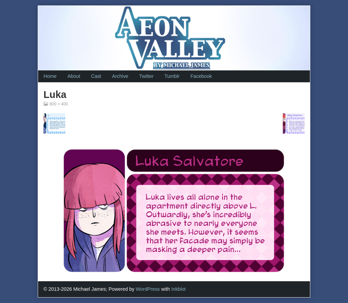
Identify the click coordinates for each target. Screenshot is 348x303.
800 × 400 (58, 104)
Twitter (146, 76)
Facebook (201, 76)
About (73, 76)
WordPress (148, 289)
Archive (120, 76)
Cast (96, 76)
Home (50, 76)
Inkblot (178, 289)
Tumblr (171, 76)
